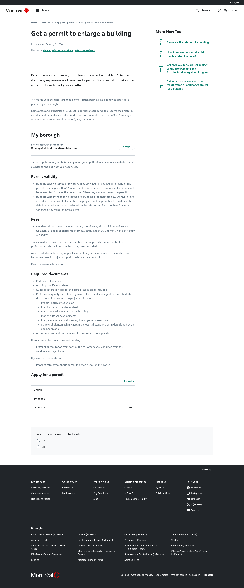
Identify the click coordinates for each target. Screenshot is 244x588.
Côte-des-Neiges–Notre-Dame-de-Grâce (49, 547)
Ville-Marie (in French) (182, 545)
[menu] (42, 10)
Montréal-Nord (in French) (91, 560)
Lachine (35, 560)
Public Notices (163, 493)
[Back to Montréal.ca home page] (17, 10)
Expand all (129, 381)
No (43, 446)
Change (126, 146)
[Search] (202, 10)
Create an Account (40, 493)
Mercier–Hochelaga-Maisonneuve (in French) (96, 553)
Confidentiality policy (142, 575)
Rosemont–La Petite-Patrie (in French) (144, 554)
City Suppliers (100, 493)
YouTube (193, 510)
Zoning (47, 50)
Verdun (174, 540)
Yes (43, 440)
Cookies (125, 575)
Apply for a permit (64, 22)
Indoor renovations (85, 50)
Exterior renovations (62, 50)
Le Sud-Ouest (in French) (90, 545)
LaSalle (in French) (87, 534)
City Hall (128, 487)
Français (234, 2)
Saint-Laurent (131, 560)
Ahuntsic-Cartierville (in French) (47, 534)
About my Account (40, 487)
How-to (46, 22)
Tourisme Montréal (133, 499)
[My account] (227, 10)
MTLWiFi (128, 493)
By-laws (160, 487)
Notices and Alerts (40, 499)
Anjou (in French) (39, 540)
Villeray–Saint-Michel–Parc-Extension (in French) (190, 553)
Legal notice (162, 575)
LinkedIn (193, 498)
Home (34, 22)
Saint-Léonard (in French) (184, 534)
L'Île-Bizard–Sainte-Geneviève (46, 554)
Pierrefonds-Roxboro (135, 540)
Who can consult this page (184, 575)
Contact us (67, 487)
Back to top (206, 470)
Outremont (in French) (135, 534)
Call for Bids (99, 487)
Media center (69, 493)
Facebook (194, 487)
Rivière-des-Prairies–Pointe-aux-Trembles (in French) (141, 547)
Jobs (95, 499)
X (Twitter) (194, 504)
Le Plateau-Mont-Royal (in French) (95, 540)
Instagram (194, 493)
